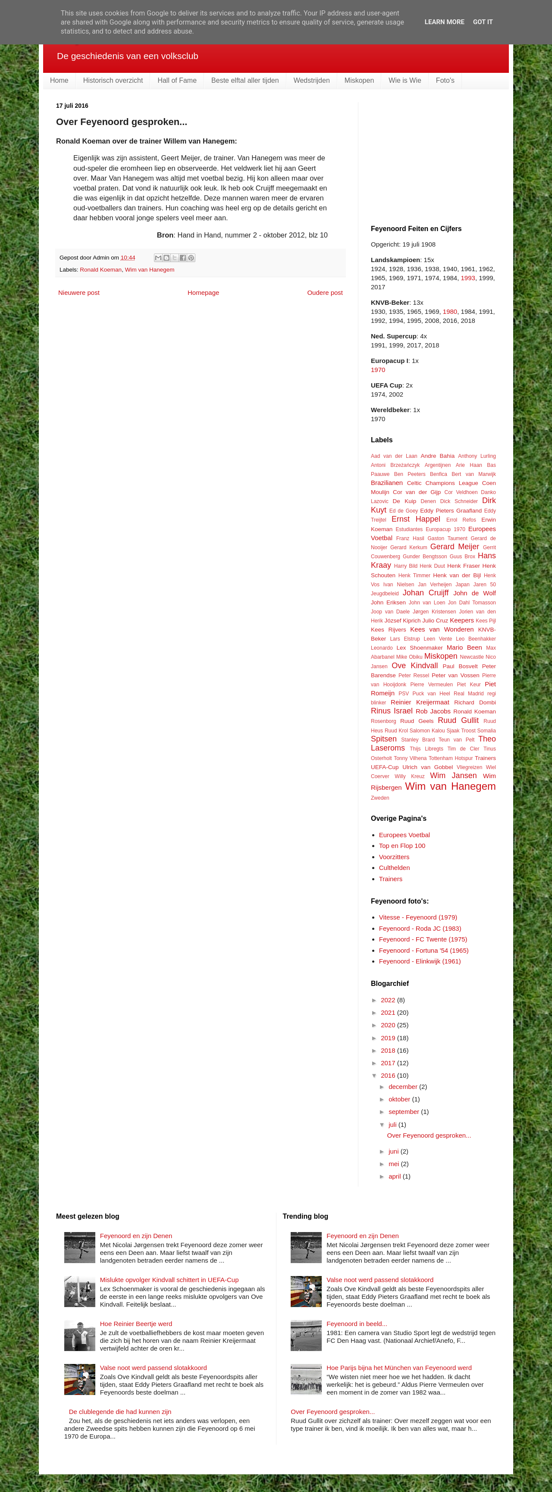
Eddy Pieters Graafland (451, 510)
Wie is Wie (405, 80)
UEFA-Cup (385, 767)
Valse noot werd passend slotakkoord (153, 1367)
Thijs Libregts (426, 749)
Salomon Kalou (427, 731)
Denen (428, 501)
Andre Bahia (437, 456)
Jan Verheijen (435, 585)
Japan (462, 585)
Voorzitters (394, 856)
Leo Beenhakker (476, 639)
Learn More (444, 22)
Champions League (451, 483)
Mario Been (464, 647)
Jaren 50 (485, 585)
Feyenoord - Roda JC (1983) (420, 928)
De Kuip (405, 501)
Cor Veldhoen (460, 492)
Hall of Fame (177, 80)
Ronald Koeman (101, 269)
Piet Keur (468, 685)
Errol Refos (461, 520)
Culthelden (394, 867)
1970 (378, 369)
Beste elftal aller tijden (245, 80)
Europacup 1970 (445, 529)
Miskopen (359, 80)
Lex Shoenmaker (419, 647)
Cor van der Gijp (417, 492)
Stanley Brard (418, 740)
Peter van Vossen (456, 675)
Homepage (203, 292)
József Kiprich (402, 620)
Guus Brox (462, 557)
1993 (468, 278)
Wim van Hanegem (150, 269)
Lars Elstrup (405, 639)
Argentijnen (438, 465)
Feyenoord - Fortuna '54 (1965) (424, 950)
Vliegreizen (469, 767)
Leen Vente (437, 639)
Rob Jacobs (433, 711)
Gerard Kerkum (408, 547)
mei (395, 1163)
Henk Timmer (414, 575)
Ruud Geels (416, 721)
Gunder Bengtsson (425, 557)
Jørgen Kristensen (434, 612)
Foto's (445, 80)
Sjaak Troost (460, 731)
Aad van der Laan (394, 456)
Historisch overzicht (113, 80)
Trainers (485, 758)
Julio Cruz (435, 620)
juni (395, 1151)
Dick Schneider (459, 501)
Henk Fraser (463, 566)
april (396, 1176)
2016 (389, 1075)
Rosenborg (383, 721)
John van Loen (427, 603)
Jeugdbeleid (385, 594)
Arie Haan (469, 465)
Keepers (462, 620)
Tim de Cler (463, 749)
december (404, 1086)
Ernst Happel (416, 519)
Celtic (414, 483)
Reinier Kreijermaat (420, 702)
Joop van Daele (390, 612)
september (405, 1111)
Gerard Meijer (455, 546)
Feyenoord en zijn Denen (136, 1235)
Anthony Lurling (477, 456)
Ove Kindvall (415, 665)
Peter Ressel (413, 675)
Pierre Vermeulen (431, 685)
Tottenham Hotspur (451, 758)
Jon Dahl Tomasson (472, 603)
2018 (389, 1050)
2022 (389, 1000)
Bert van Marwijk (474, 474)
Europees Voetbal (404, 834)
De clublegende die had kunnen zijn (120, 1411)
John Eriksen (388, 602)
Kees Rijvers (388, 629)
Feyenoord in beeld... (356, 1323)
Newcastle (472, 657)
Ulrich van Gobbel (427, 767)
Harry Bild (405, 566)
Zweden (380, 798)
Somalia (486, 731)
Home (59, 80)
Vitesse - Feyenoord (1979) (418, 917)
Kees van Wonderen (442, 629)
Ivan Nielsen (398, 585)
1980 (450, 311)
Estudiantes (409, 529)
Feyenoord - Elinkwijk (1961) (420, 961)
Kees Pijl (486, 621)
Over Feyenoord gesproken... (429, 1135)
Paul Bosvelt (460, 666)
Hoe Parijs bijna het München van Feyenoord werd (399, 1367)
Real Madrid (469, 694)
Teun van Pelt (456, 740)
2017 (389, 1063)
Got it (483, 22)
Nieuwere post (79, 292)
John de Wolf (474, 593)
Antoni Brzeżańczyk (395, 465)
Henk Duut (432, 566)
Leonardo (382, 648)
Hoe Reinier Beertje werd (136, 1323)
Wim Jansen (453, 775)
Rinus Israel (392, 711)
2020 (389, 1025)
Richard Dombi (475, 702)
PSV (403, 694)
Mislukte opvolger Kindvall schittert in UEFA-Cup (169, 1279)
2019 (389, 1038)
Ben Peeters (410, 474)
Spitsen (384, 739)
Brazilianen (387, 482)
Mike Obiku (409, 657)
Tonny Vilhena (410, 758)
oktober (400, 1099)
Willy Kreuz (409, 776)
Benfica (438, 474)
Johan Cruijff (426, 592)
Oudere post (325, 292)
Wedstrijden (312, 80)
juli (393, 1124)
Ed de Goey (403, 511)
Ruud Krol (396, 731)
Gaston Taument (447, 538)
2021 (389, 1012)
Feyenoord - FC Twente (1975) (423, 939)
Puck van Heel (431, 694)
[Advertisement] (435, 156)
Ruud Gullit (458, 720)
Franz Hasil (410, 538)
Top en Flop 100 (402, 845)
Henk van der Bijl (457, 575)
